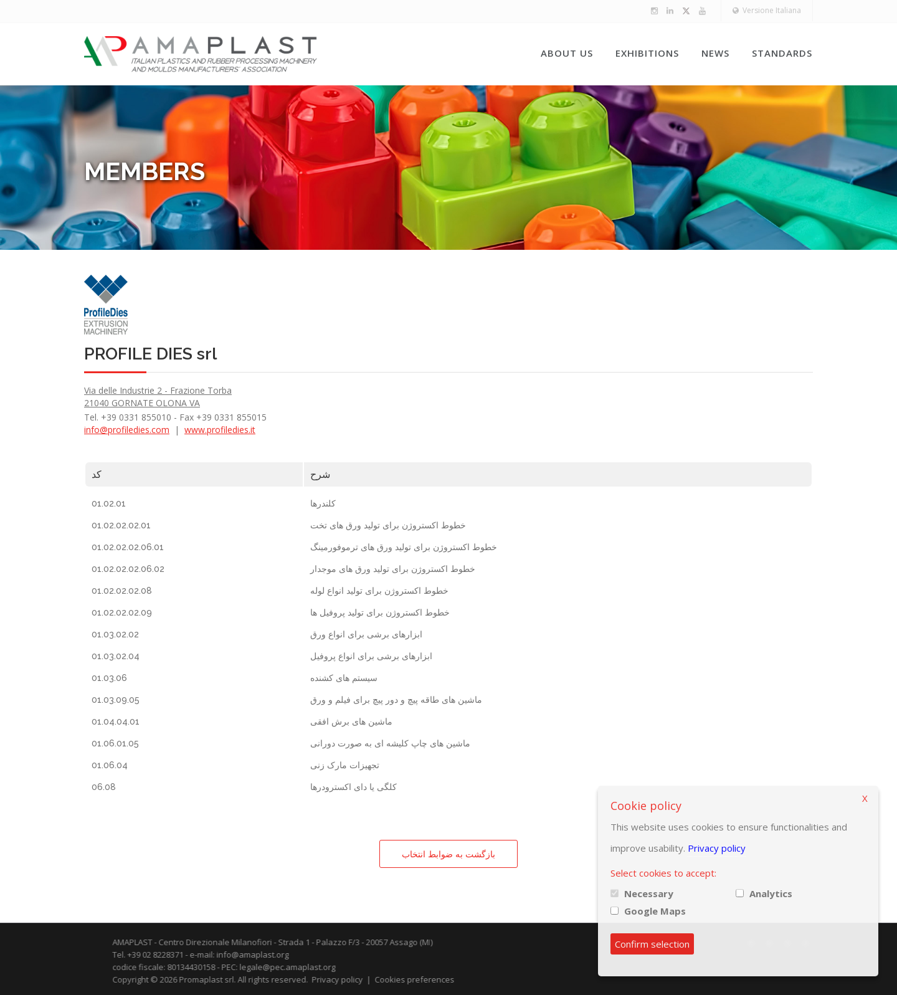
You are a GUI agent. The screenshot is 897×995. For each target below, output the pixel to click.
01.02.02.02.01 (121, 525)
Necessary (648, 893)
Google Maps (655, 911)
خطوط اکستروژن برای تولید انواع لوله (379, 591)
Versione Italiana (767, 10)
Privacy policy (717, 848)
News (715, 53)
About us (567, 53)
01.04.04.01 (116, 721)
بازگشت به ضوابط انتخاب (448, 854)
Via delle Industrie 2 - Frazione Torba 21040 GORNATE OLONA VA (158, 396)
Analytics (770, 893)
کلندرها (323, 503)
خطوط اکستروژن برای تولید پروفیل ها (380, 612)
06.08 (104, 787)
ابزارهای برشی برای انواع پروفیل (371, 656)
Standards (782, 53)
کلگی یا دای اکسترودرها (353, 787)
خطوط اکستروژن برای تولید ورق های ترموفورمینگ (403, 547)
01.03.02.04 (116, 656)
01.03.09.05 (116, 700)
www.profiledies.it (219, 430)
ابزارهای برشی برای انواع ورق (366, 634)
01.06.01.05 (115, 743)
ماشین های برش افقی (351, 721)
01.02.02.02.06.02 (128, 569)
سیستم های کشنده (343, 678)
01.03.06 (109, 678)
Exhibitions (647, 53)
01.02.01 (109, 503)
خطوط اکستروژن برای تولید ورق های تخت (388, 525)
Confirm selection (652, 944)
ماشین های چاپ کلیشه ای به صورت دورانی (390, 743)
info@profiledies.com (126, 430)
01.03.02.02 (115, 634)
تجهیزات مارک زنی (344, 765)
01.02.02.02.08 (122, 591)
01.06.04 (110, 765)
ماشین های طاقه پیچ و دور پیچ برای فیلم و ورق (396, 700)
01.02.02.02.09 (122, 612)
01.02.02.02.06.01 (128, 547)
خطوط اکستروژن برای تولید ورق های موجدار (392, 569)
